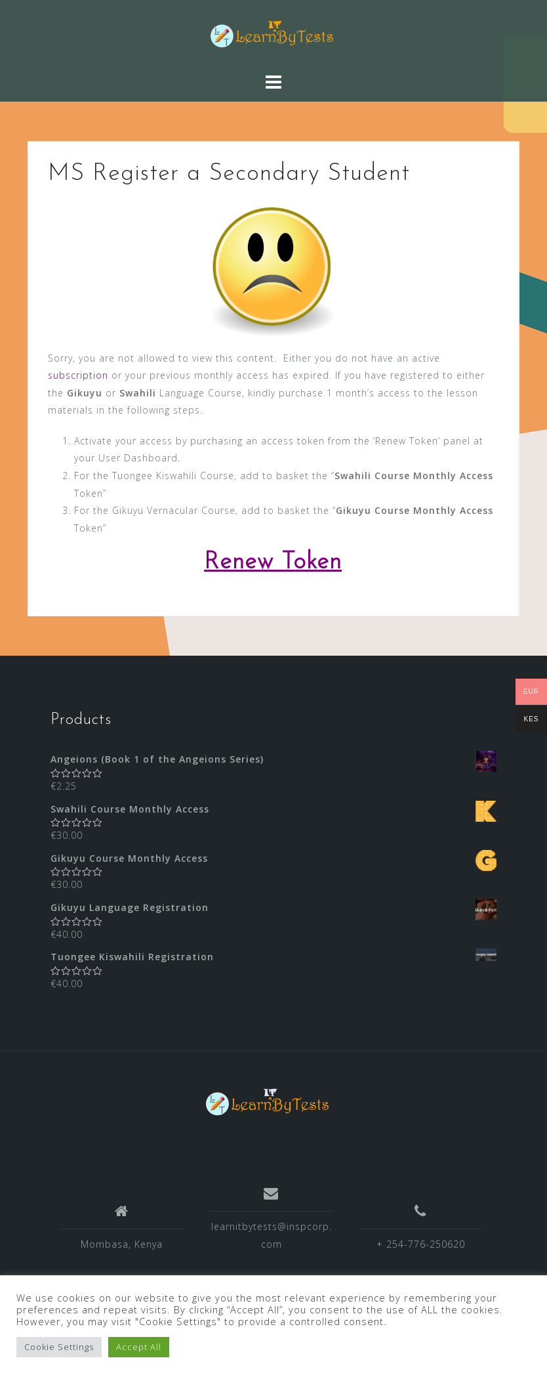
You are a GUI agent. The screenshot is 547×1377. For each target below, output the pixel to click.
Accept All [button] (138, 1347)
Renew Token (273, 562)
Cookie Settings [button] (59, 1347)
